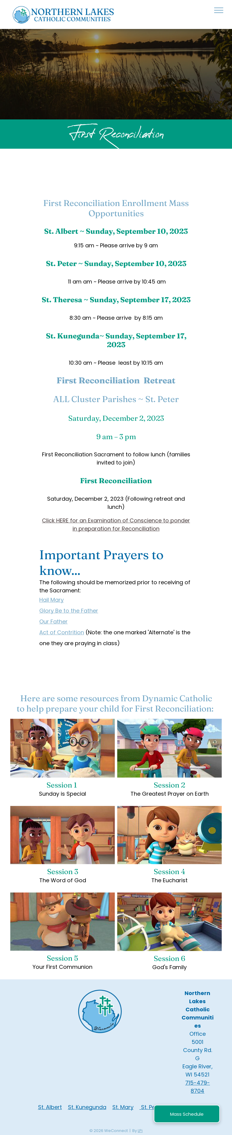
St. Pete (150, 1107)
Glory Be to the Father (68, 610)
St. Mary (123, 1107)
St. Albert (50, 1107)
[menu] (219, 10)
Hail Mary (51, 600)
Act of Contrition (61, 632)
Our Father (53, 621)
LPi (140, 1130)
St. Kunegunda (87, 1107)
